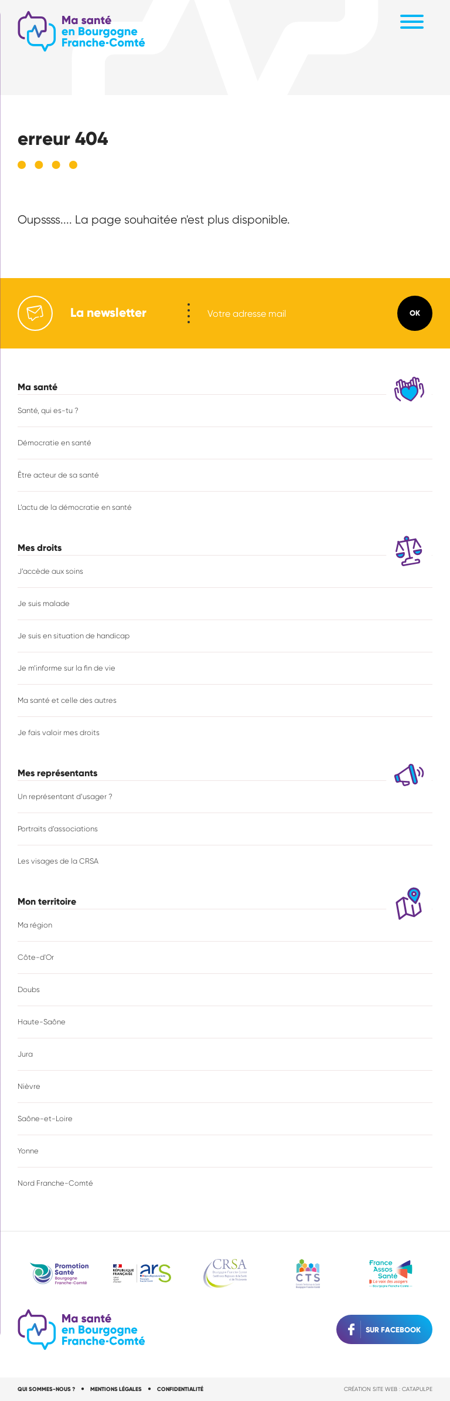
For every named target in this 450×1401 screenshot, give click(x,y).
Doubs (29, 988)
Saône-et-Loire (45, 1118)
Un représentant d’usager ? (65, 795)
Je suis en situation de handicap (73, 635)
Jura (25, 1053)
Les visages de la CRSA (58, 860)
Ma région (35, 924)
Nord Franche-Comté (55, 1182)
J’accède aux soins (50, 570)
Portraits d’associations (58, 828)
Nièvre (29, 1085)
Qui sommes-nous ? (46, 1388)
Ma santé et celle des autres (67, 699)
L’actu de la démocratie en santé (75, 506)
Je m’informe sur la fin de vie (66, 667)
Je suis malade (44, 602)
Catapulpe (417, 1388)
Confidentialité (181, 1388)
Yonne (28, 1150)
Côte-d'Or (36, 956)
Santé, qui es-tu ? (48, 409)
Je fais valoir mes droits (59, 731)
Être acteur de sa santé (58, 474)
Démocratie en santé (54, 442)
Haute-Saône (42, 1021)
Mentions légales (116, 1388)
